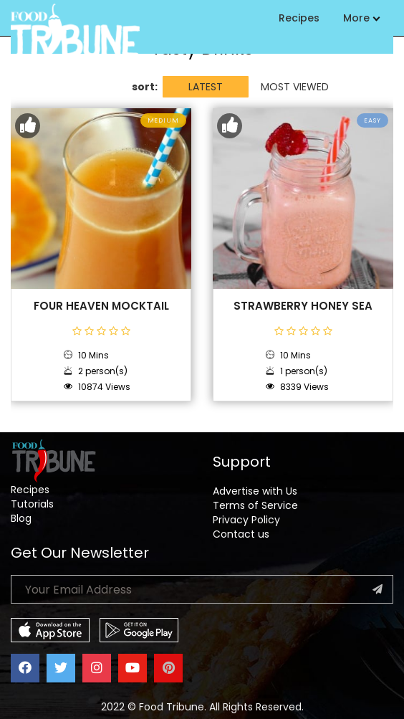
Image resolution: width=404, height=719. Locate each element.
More (361, 18)
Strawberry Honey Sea (303, 306)
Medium (163, 120)
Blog (21, 518)
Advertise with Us (255, 491)
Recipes (299, 18)
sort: (145, 87)
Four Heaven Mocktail (101, 306)
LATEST (205, 87)
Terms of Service (255, 505)
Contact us (241, 534)
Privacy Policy (246, 520)
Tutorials (32, 504)
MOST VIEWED (295, 87)
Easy (372, 120)
